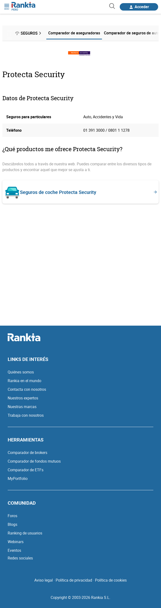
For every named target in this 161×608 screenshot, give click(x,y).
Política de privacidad (74, 580)
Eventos (14, 550)
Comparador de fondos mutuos (34, 461)
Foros (12, 515)
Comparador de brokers (27, 452)
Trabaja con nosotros (26, 415)
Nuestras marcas (22, 406)
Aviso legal (43, 580)
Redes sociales (20, 558)
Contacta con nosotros (27, 389)
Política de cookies (111, 580)
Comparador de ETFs (25, 469)
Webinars (16, 541)
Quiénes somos (21, 372)
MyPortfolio (18, 478)
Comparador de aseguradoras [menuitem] (74, 33)
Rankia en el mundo (24, 380)
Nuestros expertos (23, 398)
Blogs (12, 524)
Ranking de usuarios (25, 533)
